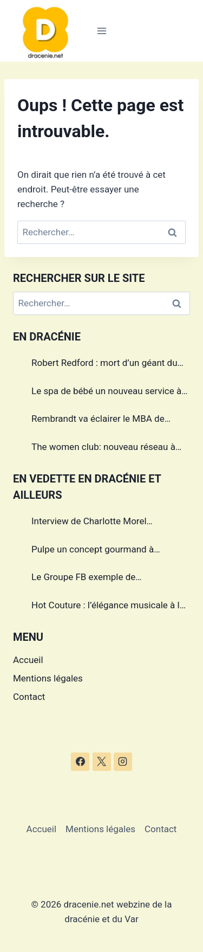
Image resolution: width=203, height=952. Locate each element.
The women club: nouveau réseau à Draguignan (103, 448)
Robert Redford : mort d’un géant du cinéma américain (104, 364)
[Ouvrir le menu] (101, 30)
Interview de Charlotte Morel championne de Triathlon (89, 523)
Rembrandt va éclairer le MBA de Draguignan (98, 420)
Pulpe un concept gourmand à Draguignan (92, 551)
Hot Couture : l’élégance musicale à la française (108, 607)
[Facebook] (80, 761)
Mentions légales (48, 678)
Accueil (28, 659)
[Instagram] (123, 761)
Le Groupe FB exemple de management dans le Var (83, 578)
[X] (102, 761)
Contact (29, 696)
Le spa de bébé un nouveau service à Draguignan (106, 392)
